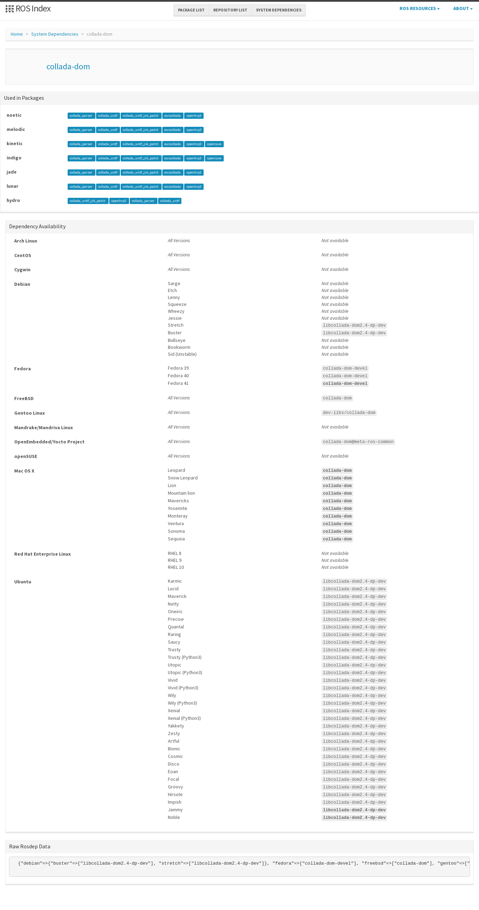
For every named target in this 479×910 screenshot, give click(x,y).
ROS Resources (420, 8)
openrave (214, 144)
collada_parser (81, 115)
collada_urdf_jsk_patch (141, 115)
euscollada (172, 115)
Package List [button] (191, 9)
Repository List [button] (230, 9)
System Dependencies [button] (278, 9)
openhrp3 (194, 115)
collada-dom (68, 66)
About (463, 8)
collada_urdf (108, 115)
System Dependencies (54, 34)
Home (17, 34)
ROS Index (28, 8)
